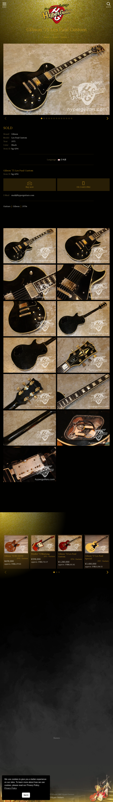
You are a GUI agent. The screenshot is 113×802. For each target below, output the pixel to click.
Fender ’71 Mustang (40, 553)
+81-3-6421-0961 (83, 187)
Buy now (30, 187)
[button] (41, 118)
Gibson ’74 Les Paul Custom (67, 555)
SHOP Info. (56, 662)
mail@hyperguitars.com (22, 195)
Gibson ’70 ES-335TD (13, 555)
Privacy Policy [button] (10, 788)
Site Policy (56, 780)
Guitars (6, 206)
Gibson (14, 134)
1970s (24, 206)
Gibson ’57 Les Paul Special (94, 557)
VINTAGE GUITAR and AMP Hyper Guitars (56, 794)
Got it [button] (26, 795)
